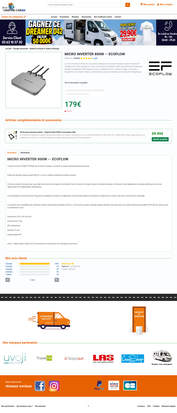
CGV (149, 406)
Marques (75, 17)
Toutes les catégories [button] (13, 16)
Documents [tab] (25, 153)
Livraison (141, 406)
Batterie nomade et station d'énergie (44, 49)
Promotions (64, 17)
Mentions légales (169, 406)
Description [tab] (12, 153)
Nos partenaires (7, 406)
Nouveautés (86, 17)
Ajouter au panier (160, 139)
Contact (118, 17)
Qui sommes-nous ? (25, 406)
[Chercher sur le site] (86, 5)
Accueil (54, 17)
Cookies (156, 406)
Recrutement (40, 406)
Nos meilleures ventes (103, 17)
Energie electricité (20, 49)
